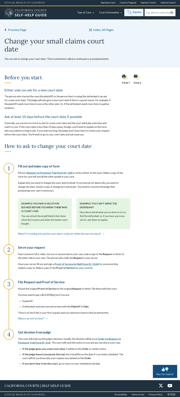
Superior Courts (148, 2)
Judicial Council (168, 2)
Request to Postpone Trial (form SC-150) (49, 172)
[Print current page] (124, 79)
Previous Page (14, 29)
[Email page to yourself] (137, 79)
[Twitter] (161, 385)
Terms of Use (137, 394)
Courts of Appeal (128, 2)
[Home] (25, 13)
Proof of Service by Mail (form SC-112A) (77, 264)
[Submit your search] (171, 13)
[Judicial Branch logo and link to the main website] (24, 3)
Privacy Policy (156, 394)
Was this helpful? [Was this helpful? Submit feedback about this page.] (165, 371)
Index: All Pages (101, 29)
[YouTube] (170, 385)
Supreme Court (108, 2)
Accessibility (120, 394)
